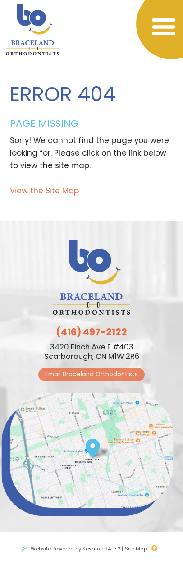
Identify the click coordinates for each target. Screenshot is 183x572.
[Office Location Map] (92, 445)
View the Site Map (44, 190)
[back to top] (156, 548)
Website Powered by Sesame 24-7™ (75, 548)
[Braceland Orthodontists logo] (32, 30)
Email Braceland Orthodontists (91, 374)
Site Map (136, 548)
